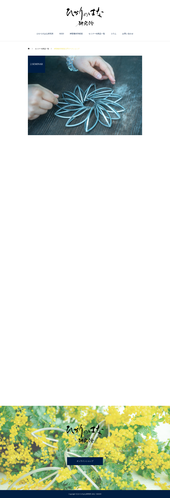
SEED (61, 34)
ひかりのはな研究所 (45, 34)
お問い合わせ (127, 34)
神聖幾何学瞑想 (76, 34)
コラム (113, 34)
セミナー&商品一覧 (97, 34)
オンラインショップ (85, 461)
